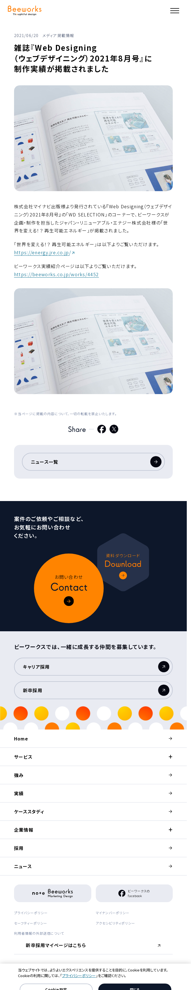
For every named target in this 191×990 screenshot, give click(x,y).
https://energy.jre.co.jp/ (42, 252)
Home (21, 738)
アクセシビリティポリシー (115, 923)
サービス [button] (23, 756)
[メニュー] (174, 10)
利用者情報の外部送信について (39, 933)
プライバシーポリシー (31, 912)
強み (19, 775)
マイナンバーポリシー (113, 912)
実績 (19, 793)
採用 (19, 848)
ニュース (23, 866)
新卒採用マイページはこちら (57, 947)
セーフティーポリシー (30, 923)
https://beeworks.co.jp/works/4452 (56, 274)
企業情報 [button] (23, 829)
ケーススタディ (29, 811)
